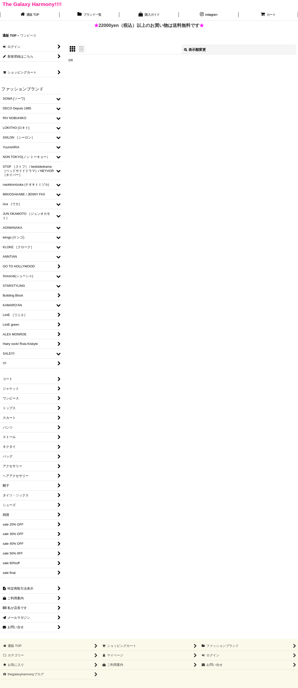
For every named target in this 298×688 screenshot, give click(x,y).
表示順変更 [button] (195, 50)
